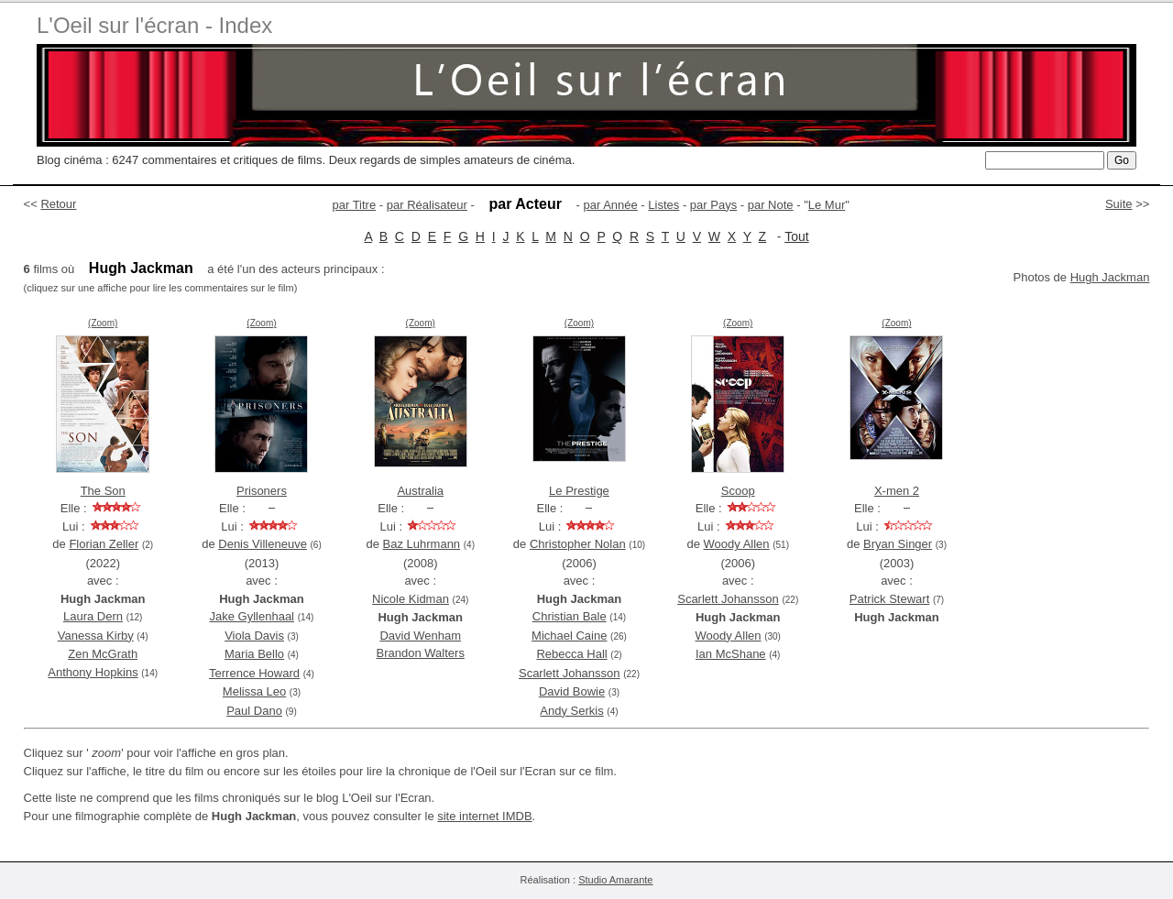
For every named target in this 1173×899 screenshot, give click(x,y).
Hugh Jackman (1110, 277)
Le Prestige (579, 491)
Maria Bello (254, 654)
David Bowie (572, 691)
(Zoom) (102, 323)
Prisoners (261, 491)
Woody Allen (737, 544)
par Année (610, 205)
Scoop (738, 491)
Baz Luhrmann (422, 544)
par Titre (355, 205)
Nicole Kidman (410, 599)
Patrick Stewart (889, 599)
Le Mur (826, 205)
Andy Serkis (571, 711)
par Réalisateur (427, 205)
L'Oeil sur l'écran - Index (154, 25)
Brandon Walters (421, 653)
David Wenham (420, 635)
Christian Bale (569, 616)
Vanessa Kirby (96, 635)
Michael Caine (569, 635)
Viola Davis (254, 635)
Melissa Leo (254, 691)
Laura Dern (93, 616)
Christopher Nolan (578, 544)
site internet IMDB (484, 816)
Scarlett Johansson (569, 673)
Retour (58, 204)
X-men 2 (896, 491)
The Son (103, 491)
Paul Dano (254, 711)
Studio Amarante (615, 879)
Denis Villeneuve (262, 544)
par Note (771, 205)
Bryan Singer (897, 544)
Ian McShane (731, 654)
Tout (796, 236)
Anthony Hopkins (92, 672)
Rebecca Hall (571, 654)
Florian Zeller (103, 544)
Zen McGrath (102, 654)
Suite (1119, 204)
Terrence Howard (254, 673)
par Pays (713, 205)
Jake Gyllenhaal (252, 616)
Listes (663, 205)
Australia (420, 491)
